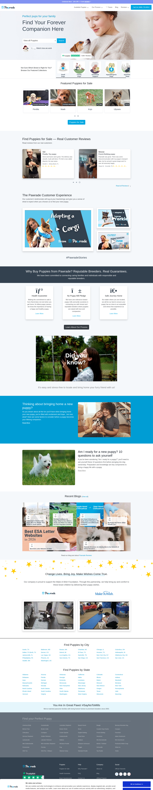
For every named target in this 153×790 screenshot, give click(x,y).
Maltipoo (80, 740)
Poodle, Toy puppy (49, 154)
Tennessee (81, 691)
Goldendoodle (63, 736)
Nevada (43, 685)
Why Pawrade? (82, 769)
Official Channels (120, 769)
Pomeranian (26, 747)
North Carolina (27, 688)
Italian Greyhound (120, 736)
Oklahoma (81, 688)
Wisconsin (100, 694)
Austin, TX (25, 649)
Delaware (25, 677)
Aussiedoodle (45, 725)
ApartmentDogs (127, 69)
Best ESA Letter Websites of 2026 (41, 549)
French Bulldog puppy (107, 154)
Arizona (43, 674)
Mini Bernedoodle (101, 740)
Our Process (97, 7)
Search (61, 41)
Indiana (117, 677)
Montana (118, 683)
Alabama (25, 674)
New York (118, 685)
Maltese (62, 740)
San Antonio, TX (65, 658)
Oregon (99, 688)
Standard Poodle (83, 751)
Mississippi (81, 683)
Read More (26, 423)
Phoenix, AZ (45, 658)
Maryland (118, 680)
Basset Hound (82, 725)
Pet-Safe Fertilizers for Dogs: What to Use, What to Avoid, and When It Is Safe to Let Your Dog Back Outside (63, 521)
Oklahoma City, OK (121, 655)
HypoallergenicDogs (111, 69)
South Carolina (46, 691)
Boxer (79, 729)
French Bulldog (101, 732)
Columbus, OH (120, 649)
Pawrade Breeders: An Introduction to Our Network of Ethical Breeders (101, 548)
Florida (43, 677)
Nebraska (25, 685)
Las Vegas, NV (46, 655)
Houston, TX (101, 652)
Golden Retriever (46, 736)
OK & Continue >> (136, 774)
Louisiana (81, 680)
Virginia (43, 694)
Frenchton (118, 732)
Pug (61, 747)
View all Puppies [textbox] (31, 40)
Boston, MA (63, 649)
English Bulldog (82, 732)
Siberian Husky (64, 751)
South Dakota (64, 691)
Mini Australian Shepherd (48, 743)
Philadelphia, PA (27, 658)
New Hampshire (65, 685)
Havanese (99, 736)
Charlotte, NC (82, 649)
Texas (98, 691)
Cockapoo (44, 732)
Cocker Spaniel (64, 732)
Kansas (43, 680)
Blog (116, 7)
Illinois (99, 677)
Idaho (80, 677)
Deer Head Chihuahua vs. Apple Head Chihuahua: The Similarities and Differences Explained (90, 521)
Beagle (99, 725)
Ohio (61, 688)
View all (85, 496)
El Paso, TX (82, 652)
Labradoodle (26, 740)
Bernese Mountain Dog (121, 725)
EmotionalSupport (95, 69)
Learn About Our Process (77, 327)
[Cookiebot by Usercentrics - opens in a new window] (12, 786)
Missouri (99, 683)
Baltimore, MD (45, 649)
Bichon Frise (26, 729)
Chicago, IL (100, 649)
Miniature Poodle (64, 743)
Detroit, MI (63, 652)
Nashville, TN (82, 655)
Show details (30, 786)
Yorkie (117, 751)
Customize (137, 780)
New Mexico (101, 685)
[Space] (29, 766)
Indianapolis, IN (120, 652)
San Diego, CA (83, 658)
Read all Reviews (122, 186)
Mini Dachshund (119, 740)
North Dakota (45, 688)
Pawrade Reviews (85, 555)
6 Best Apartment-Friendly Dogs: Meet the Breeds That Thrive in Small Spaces (36, 522)
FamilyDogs (79, 69)
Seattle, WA (26, 660)
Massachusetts (27, 683)
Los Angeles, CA (65, 655)
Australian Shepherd (65, 725)
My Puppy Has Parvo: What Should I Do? (116, 523)
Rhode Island (26, 691)
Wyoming (118, 694)
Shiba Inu (117, 747)
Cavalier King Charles (103, 729)
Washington (63, 694)
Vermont (25, 694)
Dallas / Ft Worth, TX (29, 652)
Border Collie (44, 729)
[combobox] (39, 40)
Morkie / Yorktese (101, 743)
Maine (99, 680)
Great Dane (81, 736)
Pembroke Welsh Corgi (121, 743)
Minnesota (63, 683)
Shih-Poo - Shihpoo (46, 751)
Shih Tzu (25, 751)
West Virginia (82, 694)
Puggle (80, 747)
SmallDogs (63, 69)
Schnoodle (100, 747)
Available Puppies (81, 7)
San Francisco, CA (103, 658)
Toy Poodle (100, 751)
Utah (116, 691)
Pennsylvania (119, 688)
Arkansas (63, 674)
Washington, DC (46, 660)
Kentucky (63, 680)
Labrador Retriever (46, 740)
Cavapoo (117, 729)
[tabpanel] (35, 101)
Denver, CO (45, 652)
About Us (99, 769)
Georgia (62, 677)
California (81, 674)
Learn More (39, 313)
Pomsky (43, 747)
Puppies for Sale (76, 122)
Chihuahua (26, 732)
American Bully (27, 725)
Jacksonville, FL (27, 655)
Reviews (125, 7)
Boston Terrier (63, 729)
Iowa (24, 680)
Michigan (44, 683)
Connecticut (119, 674)
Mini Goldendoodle (28, 743)
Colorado (100, 674)
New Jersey (82, 685)
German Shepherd (28, 736)
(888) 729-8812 (144, 7)
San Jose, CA (119, 658)
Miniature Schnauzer (84, 743)
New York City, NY (102, 655)
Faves (109, 7)
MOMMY (87, 1)
